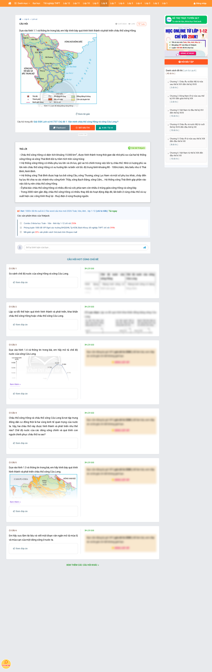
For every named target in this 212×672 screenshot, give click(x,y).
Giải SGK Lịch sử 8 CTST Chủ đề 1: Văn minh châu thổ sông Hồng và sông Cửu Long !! (76, 121)
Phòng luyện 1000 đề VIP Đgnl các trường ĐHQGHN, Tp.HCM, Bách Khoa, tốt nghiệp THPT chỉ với (69, 227)
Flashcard (59, 128)
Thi (83, 128)
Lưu (141, 24)
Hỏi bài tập (186, 62)
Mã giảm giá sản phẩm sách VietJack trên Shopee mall (50, 232)
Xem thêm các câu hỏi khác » (82, 615)
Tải (106, 128)
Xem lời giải (83, 114)
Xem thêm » (15, 434)
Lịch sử (34, 19)
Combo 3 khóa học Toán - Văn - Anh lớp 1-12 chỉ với (50, 223)
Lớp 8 (26, 19)
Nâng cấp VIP (121, 412)
